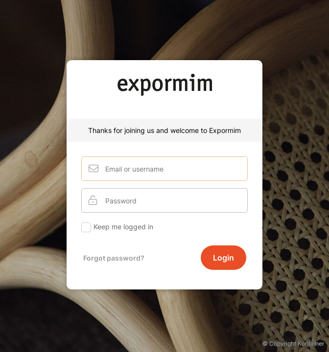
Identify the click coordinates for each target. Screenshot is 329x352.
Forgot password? (113, 258)
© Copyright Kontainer (293, 343)
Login (223, 258)
